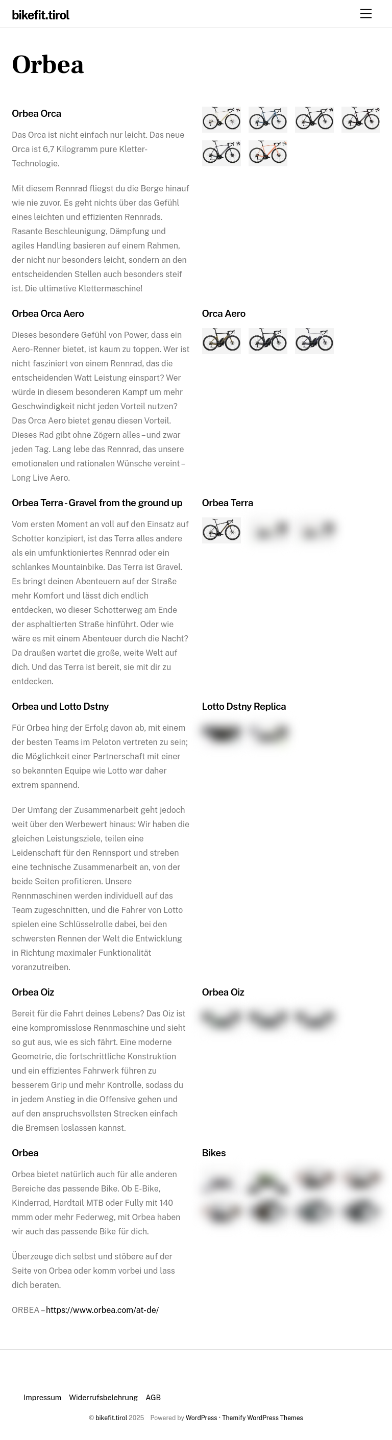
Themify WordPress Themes (262, 1418)
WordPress (201, 1418)
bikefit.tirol (111, 1418)
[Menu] (366, 14)
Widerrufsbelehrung (103, 1397)
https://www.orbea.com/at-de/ (102, 1310)
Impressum (42, 1397)
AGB (153, 1397)
